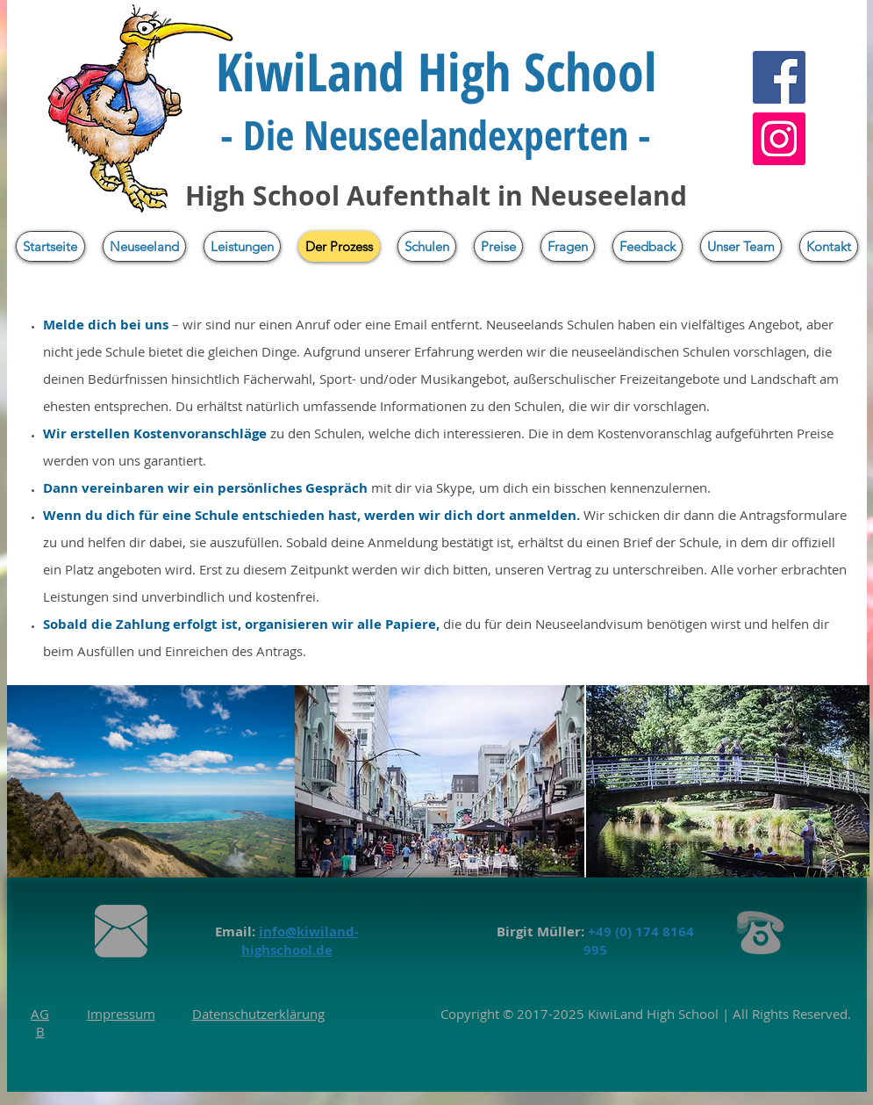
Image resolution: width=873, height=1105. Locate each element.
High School (681, 1013)
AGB (40, 1022)
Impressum (121, 1013)
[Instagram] (779, 138)
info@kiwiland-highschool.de (300, 940)
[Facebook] (779, 77)
